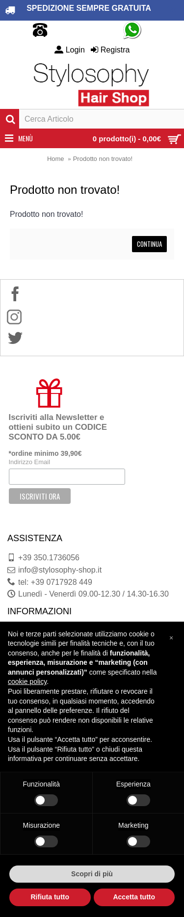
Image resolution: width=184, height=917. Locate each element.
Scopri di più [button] (92, 874)
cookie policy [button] (27, 681)
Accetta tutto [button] (134, 897)
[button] (171, 637)
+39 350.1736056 (43, 557)
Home (55, 158)
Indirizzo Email (30, 462)
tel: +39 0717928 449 (49, 582)
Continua (149, 244)
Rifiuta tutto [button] (49, 897)
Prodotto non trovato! (102, 158)
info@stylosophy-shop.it (54, 570)
